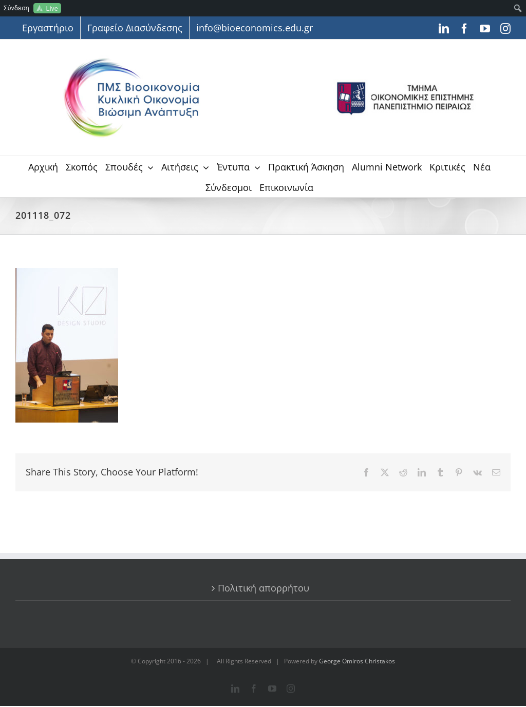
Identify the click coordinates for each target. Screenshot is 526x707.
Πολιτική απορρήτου (263, 588)
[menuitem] (518, 8)
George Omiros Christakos (357, 661)
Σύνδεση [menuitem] (16, 8)
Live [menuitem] (52, 8)
